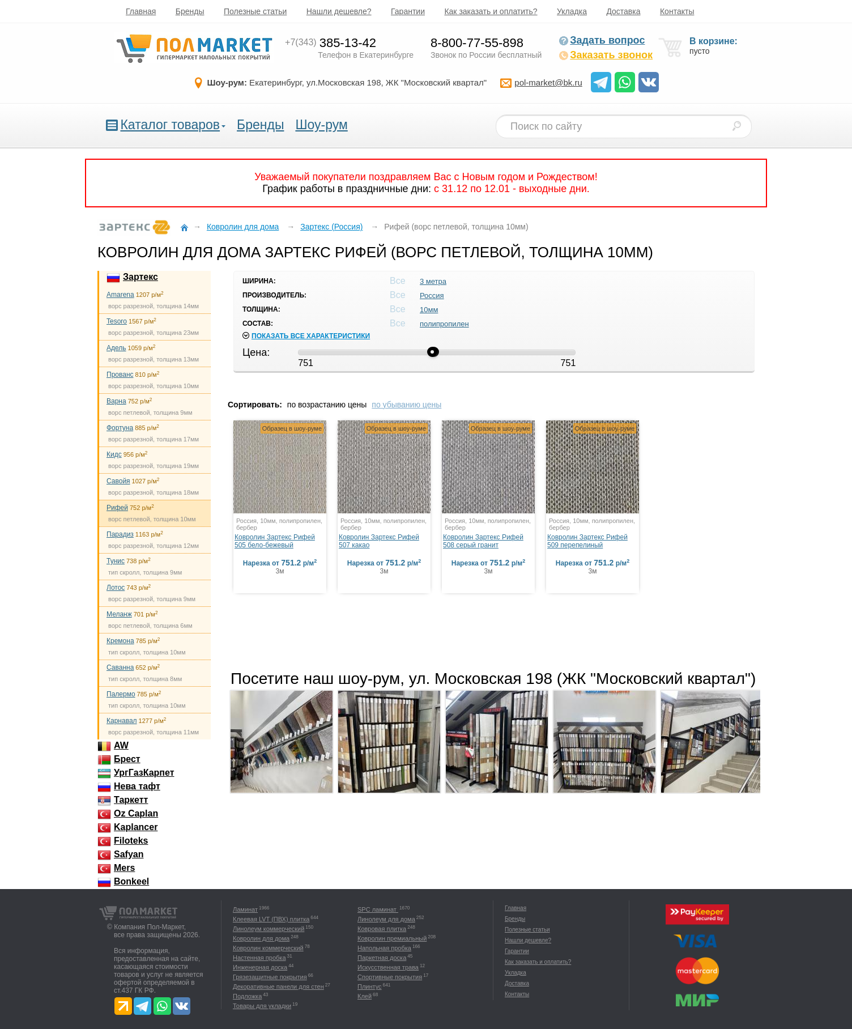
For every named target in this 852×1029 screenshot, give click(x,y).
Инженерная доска (260, 967)
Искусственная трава (388, 967)
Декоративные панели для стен (278, 986)
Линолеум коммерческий (268, 928)
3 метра (433, 281)
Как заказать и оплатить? (490, 11)
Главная (141, 11)
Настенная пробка (259, 957)
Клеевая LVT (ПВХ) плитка (271, 919)
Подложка (247, 996)
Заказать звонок (606, 55)
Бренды (190, 11)
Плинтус (369, 986)
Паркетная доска (381, 957)
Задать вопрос (602, 40)
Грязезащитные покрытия (270, 976)
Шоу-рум (321, 124)
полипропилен (444, 324)
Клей (364, 996)
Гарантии (408, 11)
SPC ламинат (377, 909)
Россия (432, 295)
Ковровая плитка (381, 928)
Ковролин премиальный (392, 938)
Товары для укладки (262, 1005)
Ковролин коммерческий (268, 948)
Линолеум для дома (386, 919)
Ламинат (245, 909)
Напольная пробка (384, 948)
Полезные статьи (255, 11)
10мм (429, 309)
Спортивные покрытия (389, 976)
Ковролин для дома (261, 938)
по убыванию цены (406, 404)
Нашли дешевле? (339, 11)
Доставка (623, 11)
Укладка (572, 11)
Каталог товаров (170, 124)
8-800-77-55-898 (477, 43)
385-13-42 (330, 43)
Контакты (677, 11)
